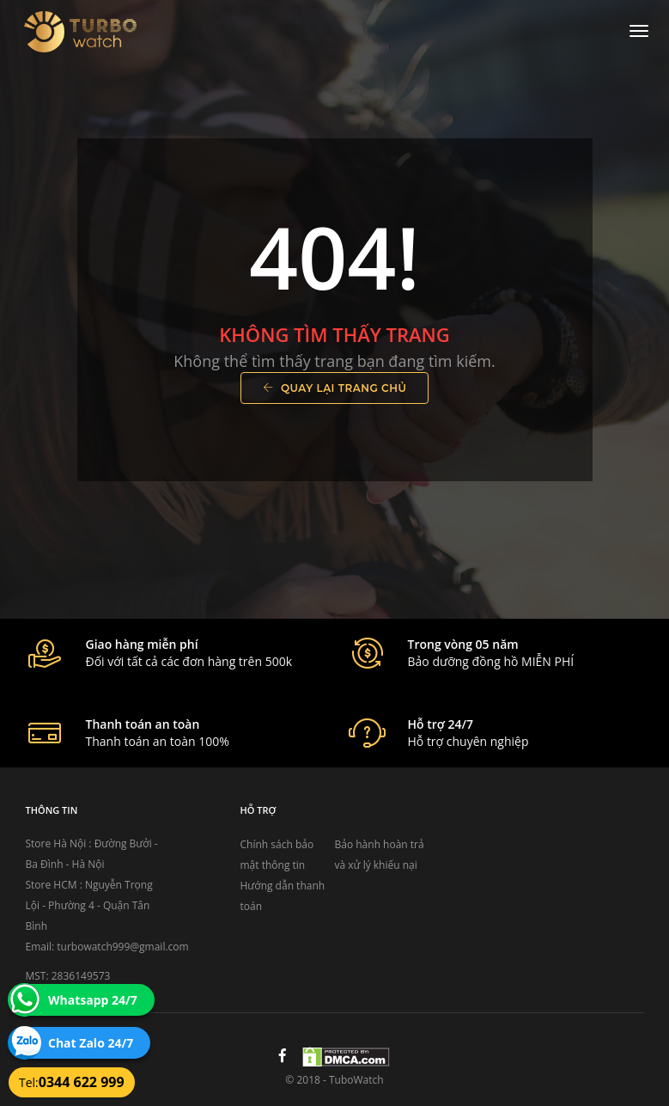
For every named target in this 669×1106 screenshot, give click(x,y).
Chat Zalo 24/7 (90, 1043)
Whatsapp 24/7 (92, 1000)
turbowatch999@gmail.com (122, 946)
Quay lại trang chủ (335, 388)
